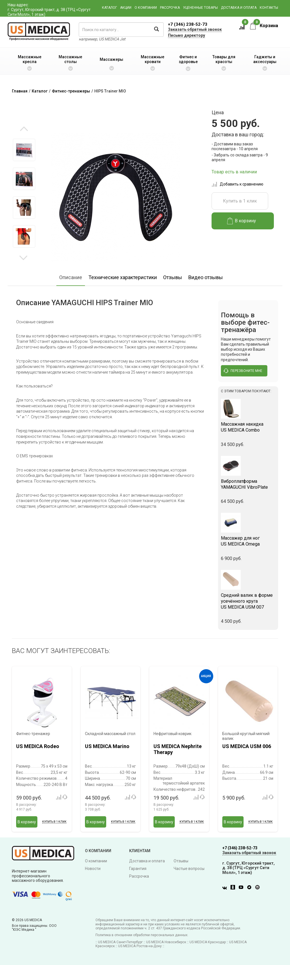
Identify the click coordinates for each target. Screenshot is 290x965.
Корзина (264, 25)
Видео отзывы (205, 277)
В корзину (241, 220)
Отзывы (172, 277)
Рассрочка (170, 8)
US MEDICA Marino (107, 746)
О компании (146, 8)
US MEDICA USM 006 (246, 746)
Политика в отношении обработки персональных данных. (141, 935)
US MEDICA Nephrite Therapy (177, 749)
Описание (70, 277)
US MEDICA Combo (248, 427)
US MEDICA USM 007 (248, 601)
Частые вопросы (189, 868)
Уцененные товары (200, 8)
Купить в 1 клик (240, 201)
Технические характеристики (122, 277)
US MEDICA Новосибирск (166, 942)
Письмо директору (186, 35)
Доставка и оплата (239, 8)
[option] (24, 149)
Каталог (109, 8)
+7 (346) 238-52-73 (187, 24)
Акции (125, 8)
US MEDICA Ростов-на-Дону (140, 946)
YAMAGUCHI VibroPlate (248, 484)
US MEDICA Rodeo (37, 746)
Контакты (269, 8)
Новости (93, 868)
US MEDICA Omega (248, 541)
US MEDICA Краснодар (207, 942)
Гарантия (137, 868)
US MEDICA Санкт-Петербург (120, 942)
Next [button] (23, 257)
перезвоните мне (243, 370)
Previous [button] (24, 129)
